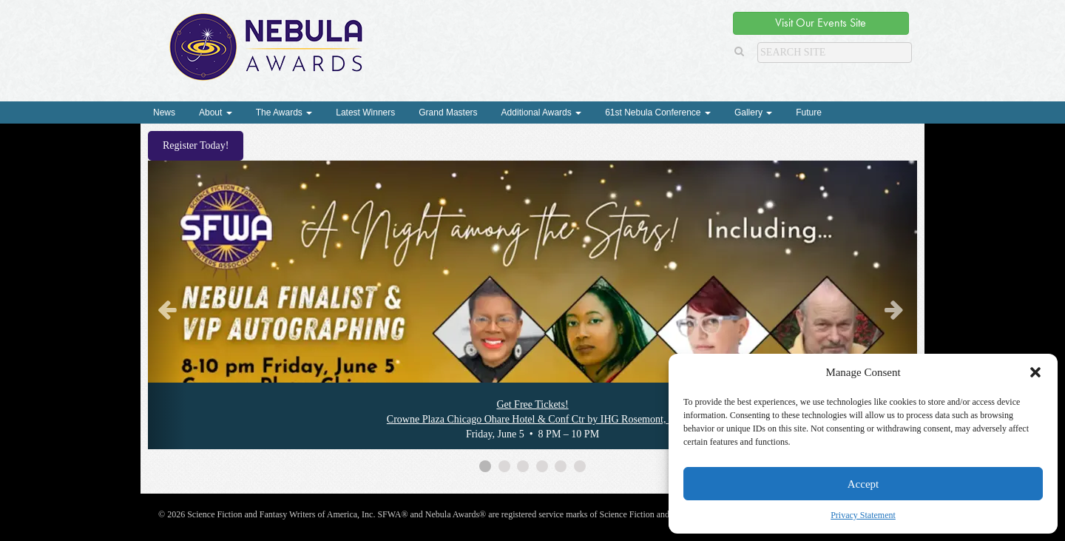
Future (809, 112)
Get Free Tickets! (532, 404)
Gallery (753, 112)
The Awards (284, 112)
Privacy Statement (863, 515)
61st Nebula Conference (658, 112)
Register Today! (196, 145)
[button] (1035, 372)
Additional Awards (541, 112)
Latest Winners (365, 112)
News (164, 112)
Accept (863, 484)
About (215, 112)
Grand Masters (448, 112)
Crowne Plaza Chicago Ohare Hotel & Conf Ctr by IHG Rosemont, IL (532, 419)
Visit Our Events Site (820, 22)
